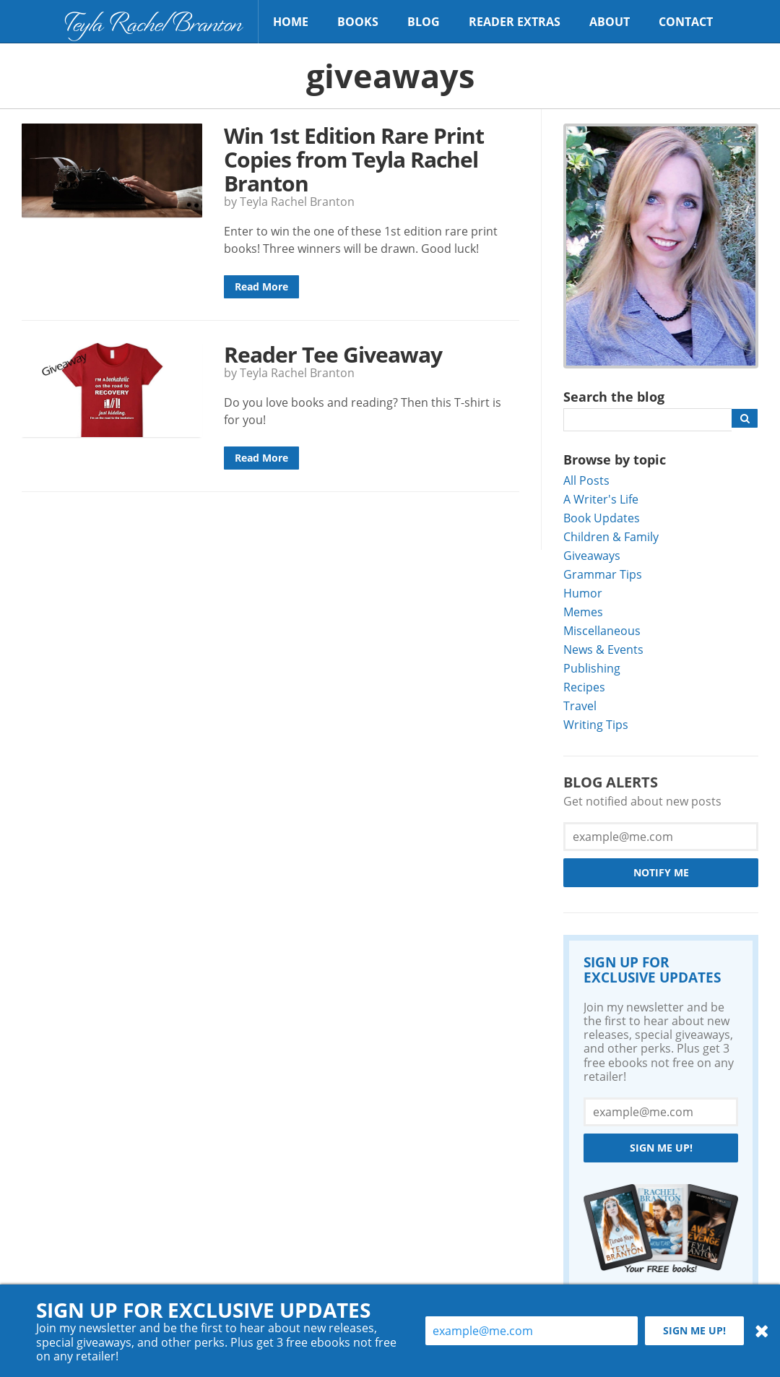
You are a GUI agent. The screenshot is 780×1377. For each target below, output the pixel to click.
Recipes (584, 686)
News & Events (603, 649)
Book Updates (601, 517)
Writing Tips (595, 724)
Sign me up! (661, 1147)
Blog (423, 22)
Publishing (591, 667)
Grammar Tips (602, 574)
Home (290, 22)
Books (357, 22)
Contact (686, 22)
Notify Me (661, 872)
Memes (583, 611)
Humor (582, 592)
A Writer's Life (600, 498)
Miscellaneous (602, 630)
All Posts (586, 480)
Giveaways (591, 555)
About (609, 22)
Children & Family (611, 536)
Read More (261, 286)
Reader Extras (514, 22)
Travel (580, 705)
